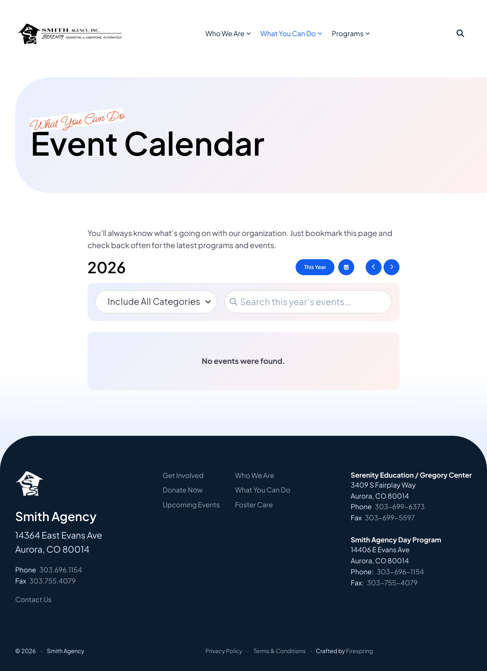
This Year (315, 267)
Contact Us (33, 599)
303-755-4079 (392, 582)
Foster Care (254, 504)
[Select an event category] (156, 301)
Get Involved (183, 475)
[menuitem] (243, 39)
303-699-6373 (400, 506)
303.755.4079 (52, 580)
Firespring (359, 651)
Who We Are (241, 38)
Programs (364, 38)
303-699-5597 (390, 517)
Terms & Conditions (279, 651)
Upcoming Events (191, 504)
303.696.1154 (60, 569)
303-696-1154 (400, 571)
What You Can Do (304, 38)
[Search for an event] (308, 301)
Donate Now (182, 489)
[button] (460, 38)
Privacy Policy (223, 651)
